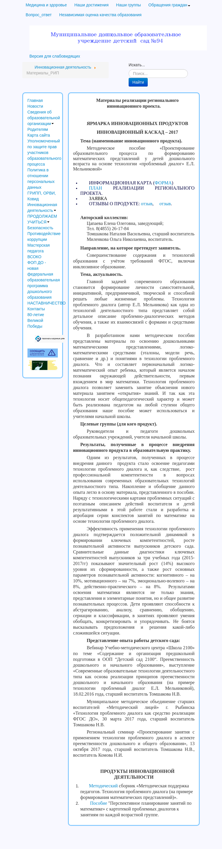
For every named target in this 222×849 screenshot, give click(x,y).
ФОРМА (163, 182)
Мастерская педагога (38, 248)
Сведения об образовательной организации (42, 118)
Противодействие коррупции (42, 236)
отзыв (147, 203)
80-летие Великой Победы (35, 320)
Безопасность (40, 227)
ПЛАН (95, 188)
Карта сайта (38, 135)
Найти (138, 82)
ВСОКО (34, 256)
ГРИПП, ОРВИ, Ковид (41, 196)
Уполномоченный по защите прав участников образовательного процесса (42, 152)
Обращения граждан (169, 5)
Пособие (98, 803)
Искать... (137, 65)
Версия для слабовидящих (54, 56)
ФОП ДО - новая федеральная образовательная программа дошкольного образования (42, 280)
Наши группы (128, 5)
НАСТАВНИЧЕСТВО (42, 303)
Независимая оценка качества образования (100, 14)
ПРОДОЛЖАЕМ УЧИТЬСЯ (42, 219)
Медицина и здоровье (46, 5)
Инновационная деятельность (42, 207)
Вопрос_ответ (39, 14)
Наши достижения (91, 5)
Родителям (37, 129)
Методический (103, 785)
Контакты (36, 309)
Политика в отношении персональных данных (41, 179)
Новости (35, 106)
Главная (35, 100)
